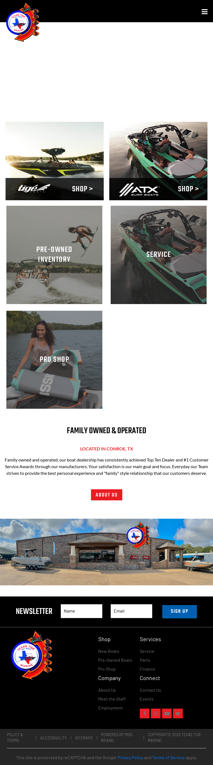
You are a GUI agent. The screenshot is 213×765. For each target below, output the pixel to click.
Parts (145, 660)
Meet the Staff (112, 698)
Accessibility (53, 738)
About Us (107, 690)
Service (147, 651)
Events (147, 698)
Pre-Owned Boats (115, 660)
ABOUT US (107, 495)
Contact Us (150, 690)
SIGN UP (179, 612)
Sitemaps (84, 738)
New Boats (108, 651)
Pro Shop (107, 668)
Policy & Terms (15, 737)
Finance (147, 668)
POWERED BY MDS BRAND (116, 737)
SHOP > (82, 189)
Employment (110, 707)
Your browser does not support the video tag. (55, 161)
